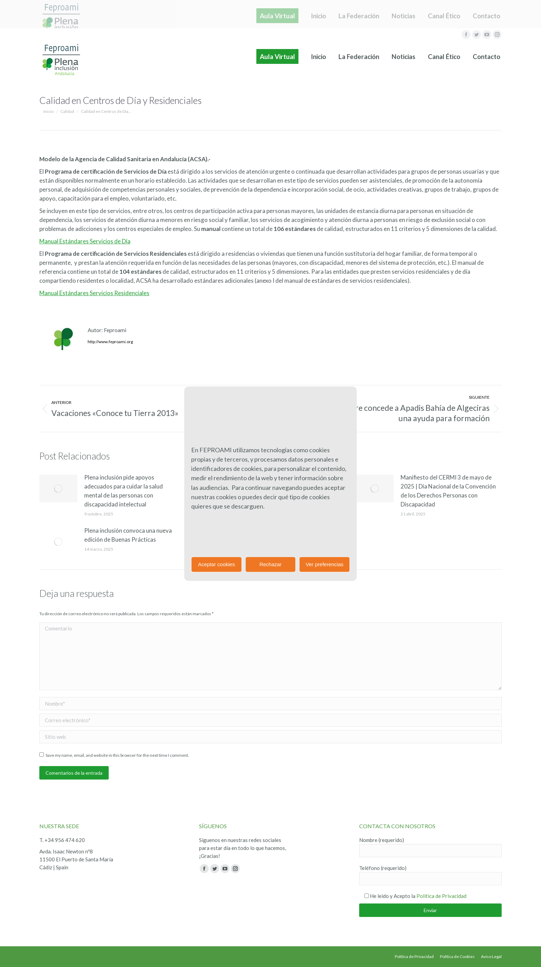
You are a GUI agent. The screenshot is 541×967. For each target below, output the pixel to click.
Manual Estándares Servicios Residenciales (94, 293)
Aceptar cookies (216, 564)
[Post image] (58, 488)
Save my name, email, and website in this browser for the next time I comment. (117, 755)
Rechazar (270, 564)
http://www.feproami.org (110, 341)
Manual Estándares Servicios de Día (84, 241)
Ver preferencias (324, 564)
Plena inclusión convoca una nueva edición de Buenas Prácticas (128, 535)
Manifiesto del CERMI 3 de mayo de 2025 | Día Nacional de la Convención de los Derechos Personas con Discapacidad (448, 491)
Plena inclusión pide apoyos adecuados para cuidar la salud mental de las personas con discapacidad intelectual (123, 491)
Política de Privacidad (441, 896)
